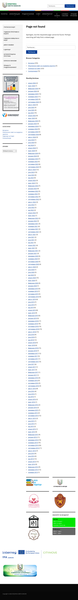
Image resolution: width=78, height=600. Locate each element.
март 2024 (31, 151)
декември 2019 (33, 289)
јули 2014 (31, 453)
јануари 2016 (32, 408)
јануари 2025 (32, 124)
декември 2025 (33, 94)
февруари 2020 (33, 283)
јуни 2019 (31, 305)
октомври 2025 (33, 99)
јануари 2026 (32, 91)
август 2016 (32, 389)
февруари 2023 (33, 186)
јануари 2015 (32, 437)
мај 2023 (31, 178)
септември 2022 (33, 199)
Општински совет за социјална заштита (41, 66)
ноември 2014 (33, 443)
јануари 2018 (32, 351)
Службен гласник (65, 15)
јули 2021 (31, 237)
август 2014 (32, 451)
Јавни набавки (9, 45)
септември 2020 (33, 264)
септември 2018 (33, 329)
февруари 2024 (33, 153)
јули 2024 (31, 140)
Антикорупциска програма (10, 55)
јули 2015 (31, 421)
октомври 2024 (33, 132)
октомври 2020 (33, 262)
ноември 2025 (33, 97)
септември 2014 (33, 448)
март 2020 (31, 280)
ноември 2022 (33, 194)
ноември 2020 (33, 259)
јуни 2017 (31, 364)
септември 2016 (33, 386)
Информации (14, 14)
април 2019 (32, 310)
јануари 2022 (32, 221)
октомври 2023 (33, 164)
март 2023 (31, 183)
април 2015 (32, 429)
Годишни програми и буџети (11, 32)
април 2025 (32, 116)
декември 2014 (33, 440)
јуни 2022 (31, 207)
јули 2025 (31, 107)
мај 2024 (31, 145)
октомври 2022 (33, 197)
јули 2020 (31, 270)
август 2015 (32, 418)
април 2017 (32, 367)
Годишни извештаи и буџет (11, 39)
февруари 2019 (33, 316)
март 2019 (31, 313)
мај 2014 (31, 459)
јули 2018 (31, 335)
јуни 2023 (31, 175)
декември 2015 (33, 410)
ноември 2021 (33, 226)
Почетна (4, 14)
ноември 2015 (33, 413)
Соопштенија (7, 138)
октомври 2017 (33, 359)
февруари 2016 (33, 405)
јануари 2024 (32, 156)
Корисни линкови (10, 61)
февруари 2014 (33, 467)
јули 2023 (31, 172)
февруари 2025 (33, 121)
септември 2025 (33, 102)
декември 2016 (33, 378)
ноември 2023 (33, 162)
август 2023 (32, 170)
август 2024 (32, 137)
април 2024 (32, 148)
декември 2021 (33, 224)
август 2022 (32, 202)
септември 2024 (33, 134)
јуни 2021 (31, 240)
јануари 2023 (32, 189)
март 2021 (31, 248)
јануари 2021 (32, 253)
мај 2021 (31, 243)
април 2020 (32, 278)
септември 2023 (33, 167)
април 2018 (32, 343)
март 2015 (31, 432)
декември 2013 (33, 470)
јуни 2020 (31, 272)
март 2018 (31, 345)
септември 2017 (33, 362)
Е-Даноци (7, 49)
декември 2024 (33, 126)
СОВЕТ (38, 14)
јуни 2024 (31, 143)
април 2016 (32, 399)
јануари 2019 (32, 318)
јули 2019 (31, 302)
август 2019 (32, 299)
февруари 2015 (33, 435)
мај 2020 (31, 275)
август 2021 (32, 235)
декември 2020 (33, 256)
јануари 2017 (32, 375)
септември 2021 (33, 232)
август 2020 (32, 267)
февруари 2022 (33, 218)
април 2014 (32, 462)
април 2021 (32, 245)
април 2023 (32, 180)
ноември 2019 (33, 291)
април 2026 (32, 83)
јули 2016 (31, 391)
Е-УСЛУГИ (57, 15)
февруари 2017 (33, 372)
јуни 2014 (31, 456)
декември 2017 (33, 353)
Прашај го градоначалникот (10, 66)
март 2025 (31, 118)
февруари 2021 (33, 251)
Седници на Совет (8, 136)
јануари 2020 (32, 286)
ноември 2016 (33, 380)
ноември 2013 (33, 472)
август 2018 (32, 332)
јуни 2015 (31, 424)
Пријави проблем (73, 15)
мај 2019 (31, 307)
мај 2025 (31, 113)
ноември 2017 (33, 356)
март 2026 (31, 86)
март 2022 (31, 216)
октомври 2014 (33, 445)
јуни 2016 (31, 394)
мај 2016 (31, 397)
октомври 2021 (33, 229)
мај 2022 (31, 210)
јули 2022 (31, 205)
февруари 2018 (33, 348)
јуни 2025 (31, 110)
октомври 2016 (33, 383)
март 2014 (31, 464)
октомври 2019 (33, 294)
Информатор (47, 14)
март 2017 (31, 370)
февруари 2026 (33, 89)
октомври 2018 (33, 326)
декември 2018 (33, 321)
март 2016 (31, 402)
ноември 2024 (33, 129)
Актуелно (6, 130)
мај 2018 (31, 340)
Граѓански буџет (9, 27)
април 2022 (32, 213)
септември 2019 (33, 297)
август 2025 (32, 105)
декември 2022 (33, 191)
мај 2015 (31, 426)
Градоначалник (28, 14)
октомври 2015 (33, 416)
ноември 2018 (33, 324)
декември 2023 (33, 159)
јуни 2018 (31, 337)
